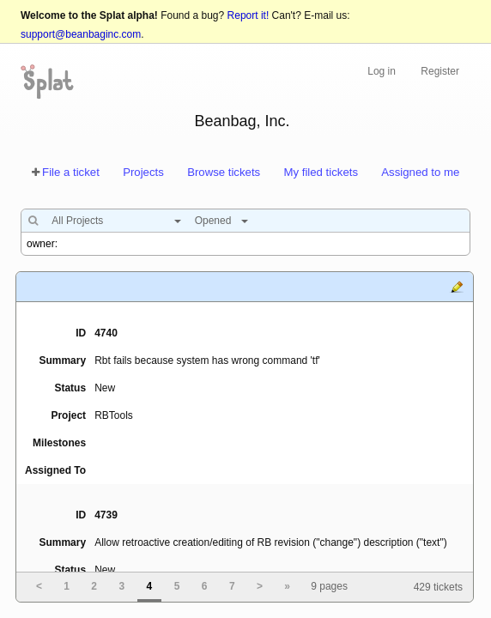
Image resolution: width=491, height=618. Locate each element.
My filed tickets (321, 172)
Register (440, 71)
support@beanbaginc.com (81, 34)
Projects (143, 172)
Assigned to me (420, 172)
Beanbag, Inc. (241, 121)
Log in (381, 71)
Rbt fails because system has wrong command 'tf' (207, 360)
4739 (106, 515)
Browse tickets (223, 172)
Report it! (248, 15)
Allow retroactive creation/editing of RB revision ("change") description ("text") (270, 542)
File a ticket (71, 172)
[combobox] (112, 221)
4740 (106, 333)
